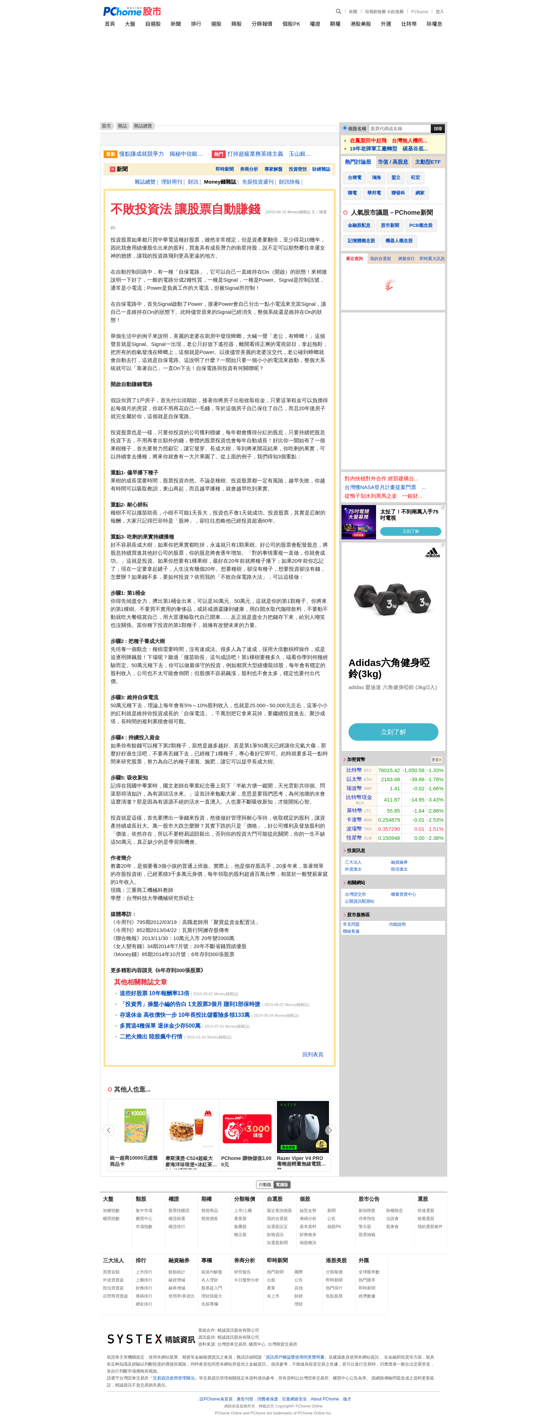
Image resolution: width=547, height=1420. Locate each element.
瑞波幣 (354, 788)
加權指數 (111, 1210)
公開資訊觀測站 (359, 901)
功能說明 (397, 924)
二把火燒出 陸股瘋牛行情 (151, 1037)
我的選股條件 (430, 1226)
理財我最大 (211, 1296)
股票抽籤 (367, 1234)
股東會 (392, 1226)
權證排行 (176, 1226)
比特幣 (409, 23)
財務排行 (144, 1288)
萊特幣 (354, 810)
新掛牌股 (367, 1210)
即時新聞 (225, 169)
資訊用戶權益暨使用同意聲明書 (295, 1357)
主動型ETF (428, 162)
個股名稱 (357, 128)
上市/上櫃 (243, 1210)
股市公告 (369, 1199)
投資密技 (298, 169)
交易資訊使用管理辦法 (174, 1378)
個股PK (291, 23)
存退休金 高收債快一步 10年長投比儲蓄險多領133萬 (185, 1015)
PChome (419, 11)
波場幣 (354, 828)
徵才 (347, 1399)
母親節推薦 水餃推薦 (384, 11)
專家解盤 (273, 169)
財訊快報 (289, 182)
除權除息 (394, 1210)
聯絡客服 (351, 931)
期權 (335, 23)
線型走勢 (308, 1210)
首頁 (110, 23)
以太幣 (354, 779)
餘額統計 (176, 1272)
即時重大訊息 (432, 258)
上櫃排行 (144, 1280)
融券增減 (176, 1288)
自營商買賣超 (115, 1296)
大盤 (130, 23)
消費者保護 (267, 1399)
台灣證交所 (355, 894)
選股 (216, 23)
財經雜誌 (321, 169)
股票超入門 (211, 1288)
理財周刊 (171, 182)
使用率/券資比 (181, 1296)
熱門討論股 (358, 162)
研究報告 (242, 1272)
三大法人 (353, 862)
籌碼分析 (308, 1218)
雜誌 (122, 125)
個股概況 (308, 1242)
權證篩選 (176, 1218)
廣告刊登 (245, 1399)
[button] (330, 1130)
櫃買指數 (111, 1218)
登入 (440, 11)
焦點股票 (334, 1296)
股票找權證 (178, 1210)
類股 (236, 23)
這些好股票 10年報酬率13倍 (154, 993)
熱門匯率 (367, 1280)
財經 (298, 1296)
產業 (271, 1288)
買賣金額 (111, 1272)
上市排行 (144, 1272)
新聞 (353, 11)
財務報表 (308, 1234)
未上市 (273, 1296)
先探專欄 (209, 1304)
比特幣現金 (359, 797)
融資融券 (399, 862)
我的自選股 (380, 258)
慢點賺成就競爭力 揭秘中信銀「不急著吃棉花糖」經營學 (163, 154)
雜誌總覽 (145, 182)
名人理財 (209, 1280)
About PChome (325, 1399)
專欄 (206, 1260)
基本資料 (308, 1226)
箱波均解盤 (211, 1272)
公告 (331, 1218)
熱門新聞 (275, 1272)
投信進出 (399, 869)
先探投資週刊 (258, 182)
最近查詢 (354, 258)
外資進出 (353, 869)
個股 (305, 1199)
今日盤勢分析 (246, 1280)
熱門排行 (334, 1288)
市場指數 (144, 1226)
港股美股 (360, 23)
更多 (435, 759)
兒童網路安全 (294, 1399)
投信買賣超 (113, 1288)
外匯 (386, 23)
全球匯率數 (369, 1272)
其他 (298, 1288)
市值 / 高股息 (393, 162)
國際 (298, 1272)
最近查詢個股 (279, 1210)
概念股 (240, 1234)
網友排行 (144, 1304)
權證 (315, 23)
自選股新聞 (277, 1242)
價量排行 (406, 258)
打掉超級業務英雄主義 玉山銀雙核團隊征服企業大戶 (271, 154)
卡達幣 (354, 819)
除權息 (434, 23)
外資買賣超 (113, 1280)
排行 (196, 23)
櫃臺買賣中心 (403, 894)
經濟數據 (367, 1296)
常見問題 (351, 924)
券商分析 (249, 169)
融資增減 (176, 1280)
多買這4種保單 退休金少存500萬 (160, 1026)
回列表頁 (312, 1054)
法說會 (392, 1218)
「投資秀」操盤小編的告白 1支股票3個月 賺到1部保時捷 (190, 1004)
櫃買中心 (144, 1218)
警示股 (365, 1226)
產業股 (240, 1218)
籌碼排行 (144, 1296)
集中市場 (144, 1210)
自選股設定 (277, 1226)
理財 (298, 1304)
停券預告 (367, 1218)
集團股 (240, 1226)
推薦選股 (426, 1218)
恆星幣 (354, 838)
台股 (271, 1280)
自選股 (153, 23)
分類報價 (262, 23)
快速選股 (426, 1210)
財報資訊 (275, 1234)
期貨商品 (209, 1210)
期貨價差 (209, 1218)
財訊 (193, 182)
